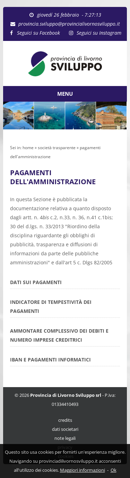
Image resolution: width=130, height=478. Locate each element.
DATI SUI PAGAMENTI (36, 282)
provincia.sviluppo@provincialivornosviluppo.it (69, 23)
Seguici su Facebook (38, 32)
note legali (65, 438)
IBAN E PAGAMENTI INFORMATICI (50, 359)
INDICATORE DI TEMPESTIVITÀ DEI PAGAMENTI (51, 306)
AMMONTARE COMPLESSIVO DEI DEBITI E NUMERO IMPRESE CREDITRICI (59, 335)
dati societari (65, 429)
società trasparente (57, 148)
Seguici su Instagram (99, 32)
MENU (65, 93)
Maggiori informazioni (82, 470)
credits (65, 420)
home (28, 148)
